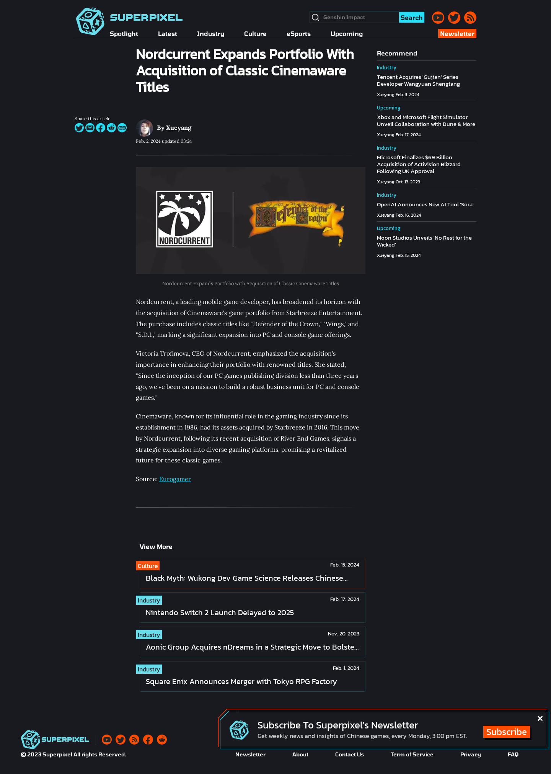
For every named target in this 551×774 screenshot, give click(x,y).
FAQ (513, 754)
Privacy (470, 754)
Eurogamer (175, 479)
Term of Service (412, 754)
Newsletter (250, 754)
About (300, 754)
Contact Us (349, 754)
